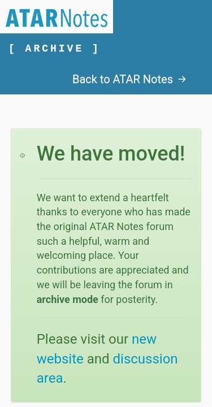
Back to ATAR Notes (129, 79)
